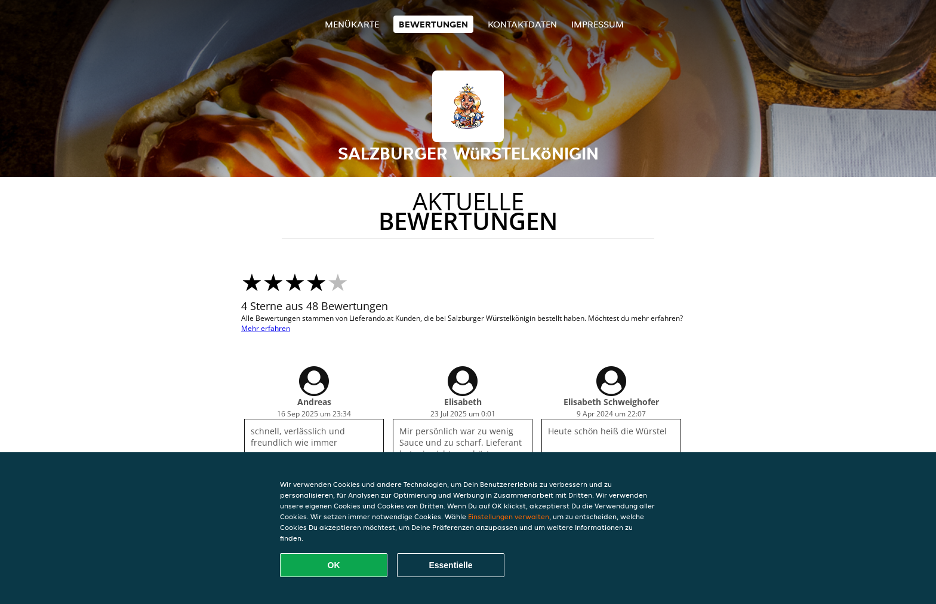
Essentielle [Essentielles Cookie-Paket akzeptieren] (450, 565)
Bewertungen (433, 24)
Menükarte (352, 24)
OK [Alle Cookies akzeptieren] (334, 565)
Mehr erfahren (265, 328)
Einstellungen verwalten (508, 516)
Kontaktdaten (522, 24)
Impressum (597, 24)
